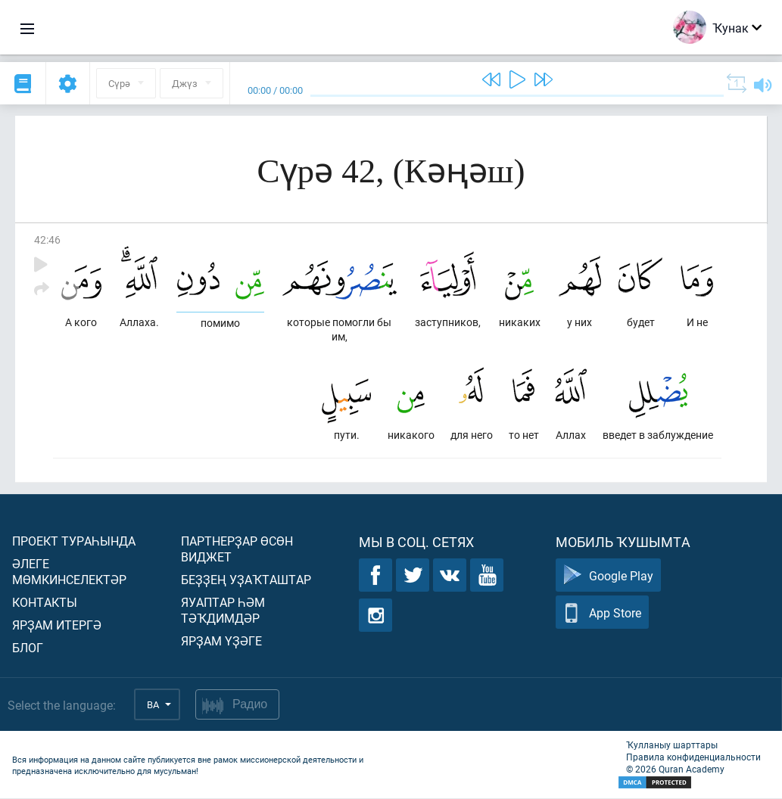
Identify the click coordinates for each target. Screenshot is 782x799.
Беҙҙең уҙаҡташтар (246, 580)
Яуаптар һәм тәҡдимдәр (223, 610)
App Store (602, 613)
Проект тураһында (74, 541)
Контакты (44, 603)
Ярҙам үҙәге (221, 641)
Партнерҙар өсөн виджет (237, 549)
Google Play (608, 576)
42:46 (47, 239)
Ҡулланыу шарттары (672, 745)
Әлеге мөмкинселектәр (69, 572)
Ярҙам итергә (56, 625)
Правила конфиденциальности (693, 757)
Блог (27, 648)
